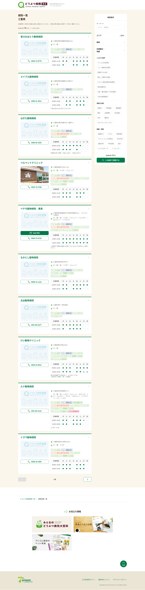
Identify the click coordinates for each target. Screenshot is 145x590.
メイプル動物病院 (30, 76)
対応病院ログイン (89, 580)
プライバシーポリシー (120, 580)
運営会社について (104, 580)
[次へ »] (87, 480)
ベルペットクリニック (32, 162)
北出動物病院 (27, 300)
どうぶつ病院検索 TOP (27, 499)
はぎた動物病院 (29, 118)
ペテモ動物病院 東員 (32, 208)
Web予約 (35, 233)
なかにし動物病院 (30, 257)
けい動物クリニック (31, 340)
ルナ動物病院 (27, 386)
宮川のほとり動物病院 (32, 36)
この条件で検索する (111, 160)
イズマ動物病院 (29, 437)
